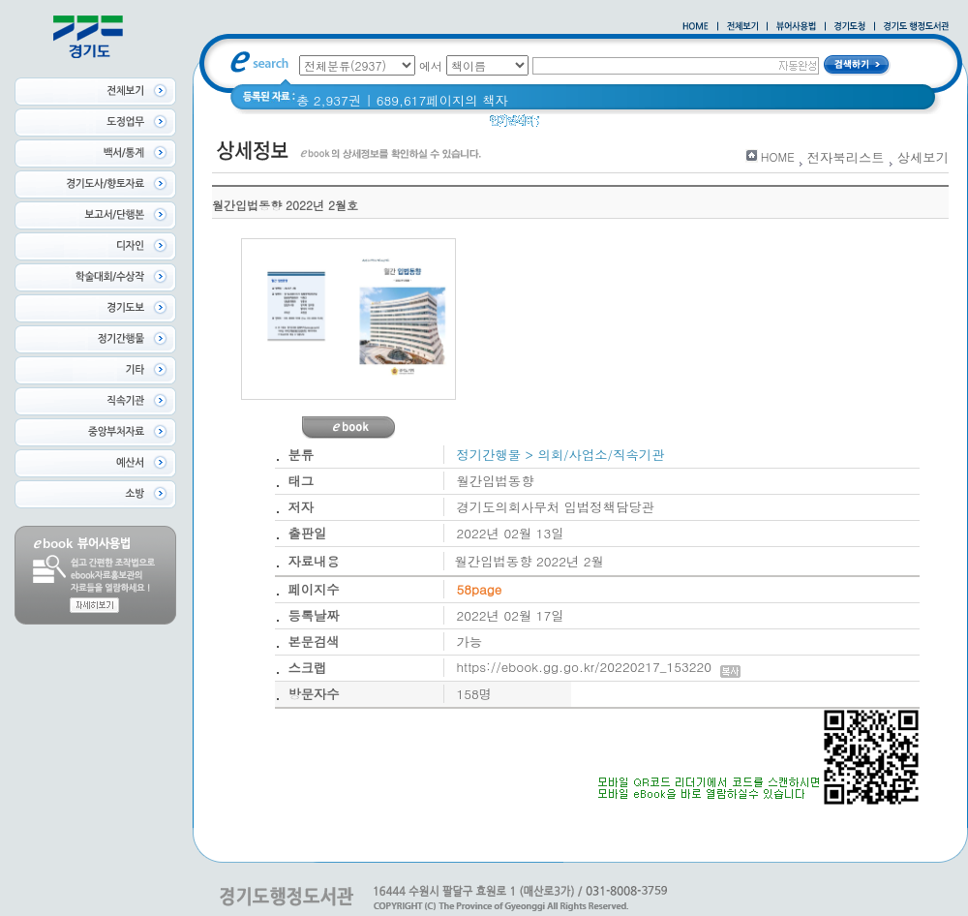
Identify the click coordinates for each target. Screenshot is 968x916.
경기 (670, 125)
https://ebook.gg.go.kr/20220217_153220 (599, 666)
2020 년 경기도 (597, 125)
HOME (778, 156)
